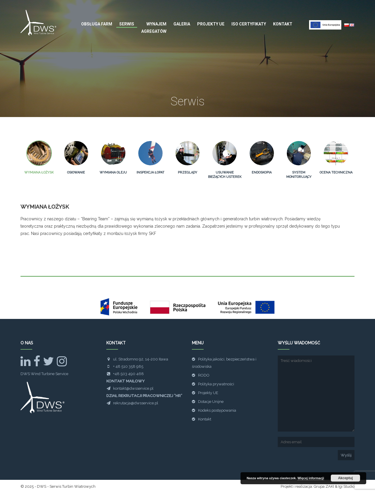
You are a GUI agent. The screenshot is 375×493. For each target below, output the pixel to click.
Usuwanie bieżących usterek (224, 175)
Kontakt (282, 24)
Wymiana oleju (113, 172)
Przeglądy (187, 172)
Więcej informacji (311, 478)
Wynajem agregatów (153, 28)
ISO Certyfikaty (248, 24)
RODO (203, 375)
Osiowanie (76, 172)
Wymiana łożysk (39, 172)
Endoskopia (262, 172)
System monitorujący (298, 175)
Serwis (126, 24)
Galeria (181, 24)
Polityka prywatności (216, 384)
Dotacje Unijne (211, 401)
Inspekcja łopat (150, 172)
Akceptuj (345, 478)
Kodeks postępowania (217, 410)
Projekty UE (210, 24)
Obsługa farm (96, 24)
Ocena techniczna (336, 172)
